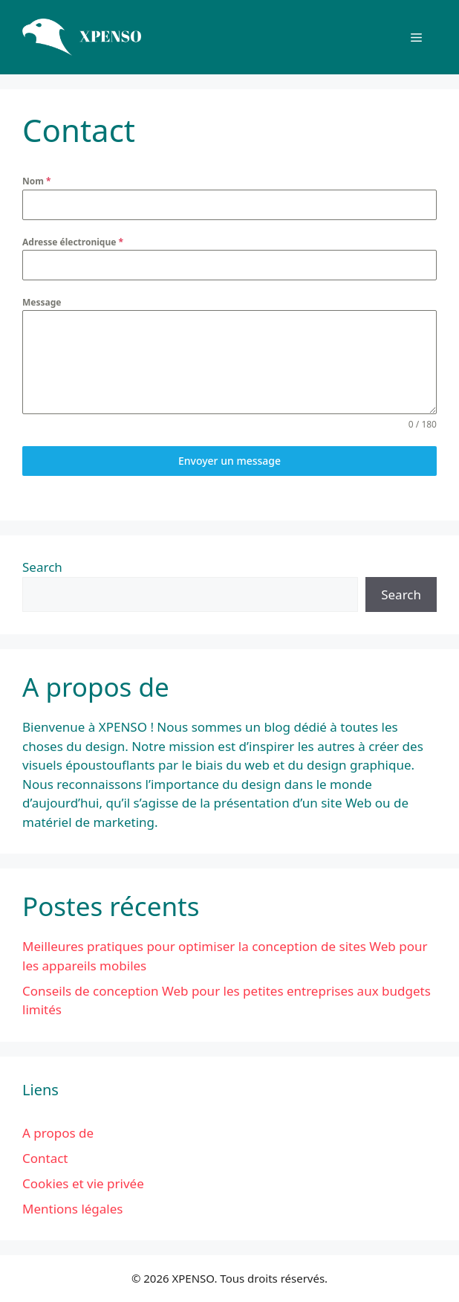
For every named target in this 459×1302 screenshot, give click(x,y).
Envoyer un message (229, 461)
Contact (45, 1158)
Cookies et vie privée (83, 1183)
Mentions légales (72, 1208)
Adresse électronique (72, 242)
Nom (36, 181)
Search (42, 567)
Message (41, 302)
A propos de (58, 1132)
